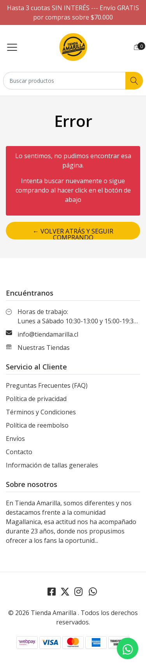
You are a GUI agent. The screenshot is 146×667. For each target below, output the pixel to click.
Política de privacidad (36, 398)
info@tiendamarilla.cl (48, 334)
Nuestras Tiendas (44, 347)
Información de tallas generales (52, 465)
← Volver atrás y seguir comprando (73, 233)
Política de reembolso (37, 425)
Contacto (19, 452)
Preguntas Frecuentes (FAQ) (47, 385)
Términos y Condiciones (41, 412)
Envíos (15, 438)
